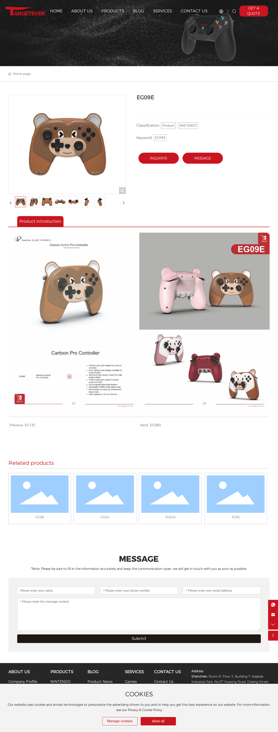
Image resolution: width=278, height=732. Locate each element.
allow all (158, 721)
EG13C (30, 425)
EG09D (155, 425)
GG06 (39, 517)
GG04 (105, 517)
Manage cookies (120, 721)
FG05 (236, 517)
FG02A (170, 517)
